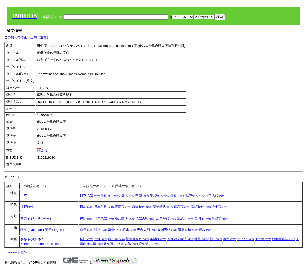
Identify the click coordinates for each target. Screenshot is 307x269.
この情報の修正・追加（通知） (27, 37)
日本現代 (215, 195)
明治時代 (163, 207)
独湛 (100, 230)
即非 (129, 230)
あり (42, 151)
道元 (86, 230)
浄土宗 (220, 207)
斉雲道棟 (188, 230)
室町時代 (201, 207)
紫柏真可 (114, 243)
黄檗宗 (25, 218)
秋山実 (116, 239)
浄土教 (263, 239)
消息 (215, 239)
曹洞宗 (123, 207)
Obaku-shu (41, 218)
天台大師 (147, 230)
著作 (23, 239)
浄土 (229, 239)
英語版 (158, 239)
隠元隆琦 (125, 218)
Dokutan (36, 230)
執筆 (201, 239)
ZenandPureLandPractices (39, 244)
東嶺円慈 (167, 230)
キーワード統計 (15, 253)
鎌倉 (177, 195)
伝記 (86, 239)
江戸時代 (195, 195)
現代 (128, 195)
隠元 (48, 230)
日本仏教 (90, 195)
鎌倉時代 (110, 195)
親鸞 (115, 230)
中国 (142, 195)
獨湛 (23, 230)
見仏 (131, 243)
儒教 (205, 230)
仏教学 (220, 218)
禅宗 (86, 218)
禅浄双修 (34, 239)
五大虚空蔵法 (180, 239)
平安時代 (160, 195)
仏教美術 (145, 218)
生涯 (100, 239)
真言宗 (182, 207)
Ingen (58, 230)
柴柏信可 (148, 243)
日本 (23, 195)
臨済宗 (185, 218)
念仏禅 (245, 239)
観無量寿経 (283, 239)
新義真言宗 (137, 239)
